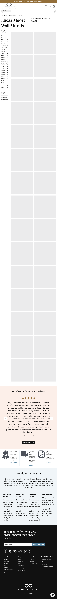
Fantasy (3, 51)
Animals (3, 36)
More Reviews (26, 442)
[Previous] (6, 418)
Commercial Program (9, 574)
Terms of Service (32, 560)
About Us (6, 559)
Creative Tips (21, 569)
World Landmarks (4, 83)
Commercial (4, 99)
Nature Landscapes (4, 60)
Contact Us (21, 559)
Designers (3, 49)
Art (2, 40)
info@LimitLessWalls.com (47, 566)
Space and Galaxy (4, 63)
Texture (3, 74)
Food (2, 55)
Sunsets (3, 72)
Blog (5, 572)
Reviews (6, 563)
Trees (2, 76)
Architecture (4, 38)
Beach (2, 41)
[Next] (51, 418)
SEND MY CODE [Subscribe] (38, 545)
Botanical (3, 43)
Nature (3, 57)
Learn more (13, 462)
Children (3, 45)
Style (2, 68)
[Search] (53, 11)
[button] (42, 6)
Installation (6, 561)
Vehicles (3, 78)
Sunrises (3, 70)
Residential (4, 97)
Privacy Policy (33, 563)
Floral (2, 53)
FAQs (5, 565)
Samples (6, 567)
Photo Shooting (22, 571)
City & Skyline (4, 47)
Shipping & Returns (21, 566)
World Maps (2, 86)
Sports (2, 66)
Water (2, 80)
